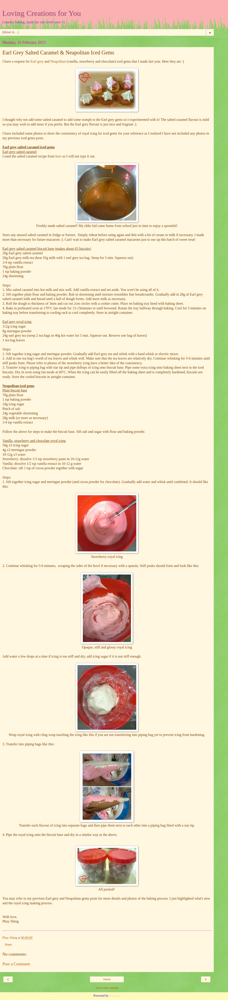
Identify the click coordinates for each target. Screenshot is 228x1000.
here (58, 156)
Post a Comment (16, 964)
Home (106, 979)
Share (8, 944)
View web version (106, 988)
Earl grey (37, 61)
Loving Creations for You (41, 13)
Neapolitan (58, 61)
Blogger (114, 995)
